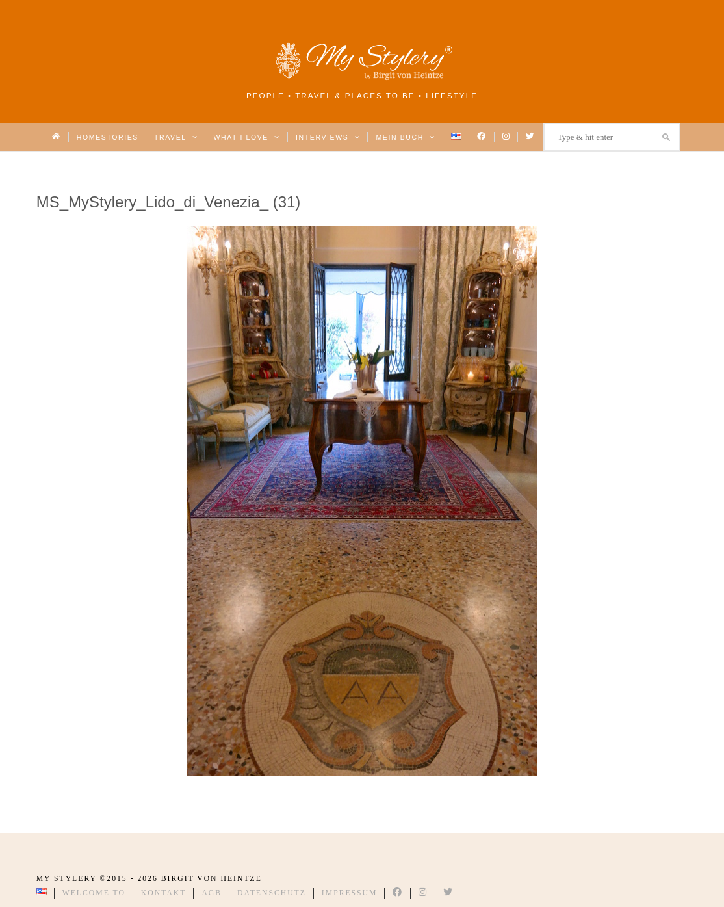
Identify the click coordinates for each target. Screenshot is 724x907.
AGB (211, 893)
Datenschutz (271, 893)
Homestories (107, 137)
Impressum (350, 893)
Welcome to (93, 893)
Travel (176, 137)
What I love (246, 137)
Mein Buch (405, 137)
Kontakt (164, 893)
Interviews (328, 137)
